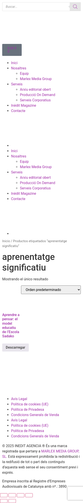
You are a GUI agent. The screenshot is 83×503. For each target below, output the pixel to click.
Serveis (17, 84)
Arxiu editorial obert (35, 89)
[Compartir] (20, 495)
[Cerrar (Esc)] (29, 495)
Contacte (18, 111)
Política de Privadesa (27, 409)
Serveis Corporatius (35, 100)
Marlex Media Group (36, 79)
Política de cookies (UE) (29, 404)
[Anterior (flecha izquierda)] (4, 501)
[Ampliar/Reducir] (4, 495)
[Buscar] (75, 6)
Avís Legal (19, 399)
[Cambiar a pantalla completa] (12, 495)
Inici (14, 63)
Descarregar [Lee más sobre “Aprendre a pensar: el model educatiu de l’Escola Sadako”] (15, 347)
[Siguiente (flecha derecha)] (12, 501)
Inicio (6, 241)
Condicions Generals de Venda (35, 415)
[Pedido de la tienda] (51, 289)
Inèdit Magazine (23, 105)
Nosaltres (18, 68)
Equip (24, 73)
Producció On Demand (37, 95)
